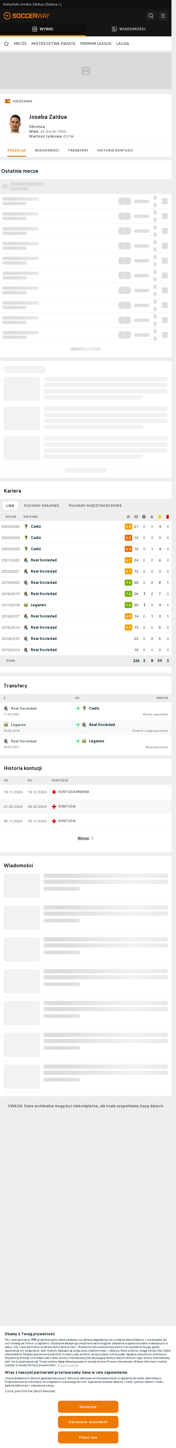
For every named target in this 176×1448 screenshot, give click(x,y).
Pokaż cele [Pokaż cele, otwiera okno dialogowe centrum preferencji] (88, 1437)
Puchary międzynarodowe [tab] (95, 505)
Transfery (78, 150)
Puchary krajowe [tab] (41, 505)
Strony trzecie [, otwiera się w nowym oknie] (68, 1365)
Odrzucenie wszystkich (88, 1422)
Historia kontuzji (115, 150)
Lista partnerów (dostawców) (30, 1391)
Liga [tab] (10, 505)
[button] (151, 16)
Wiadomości (47, 150)
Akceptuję (88, 1407)
